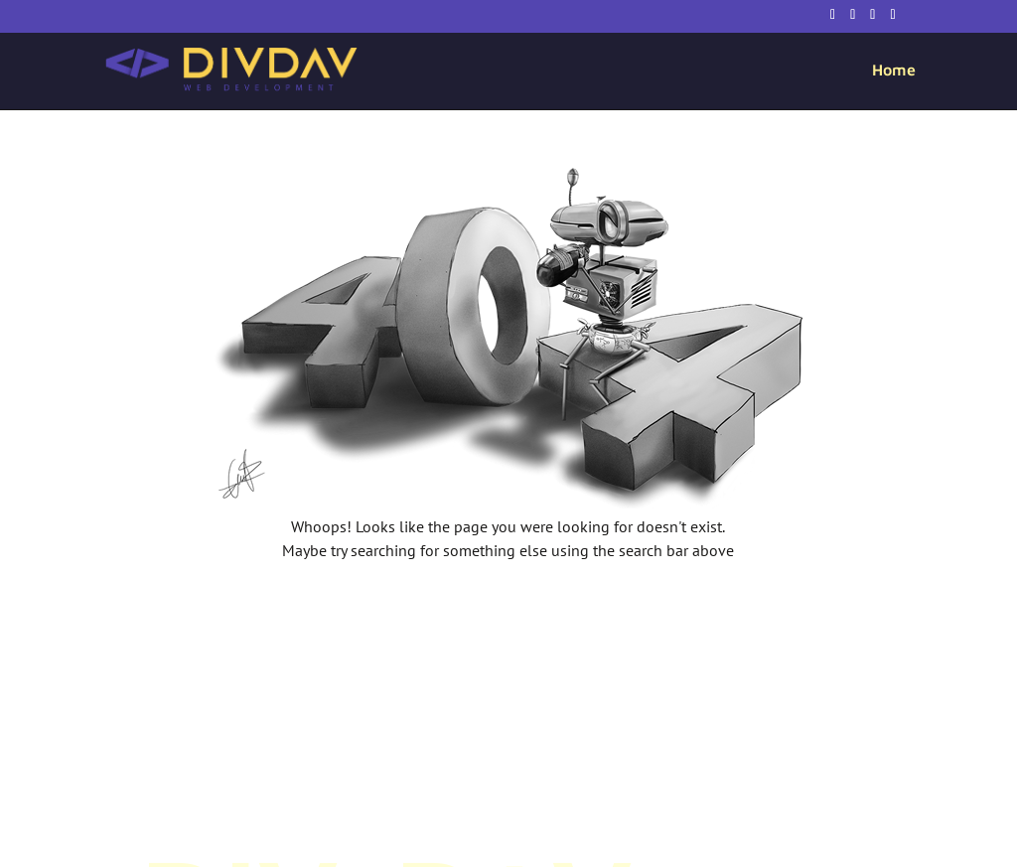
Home (894, 70)
